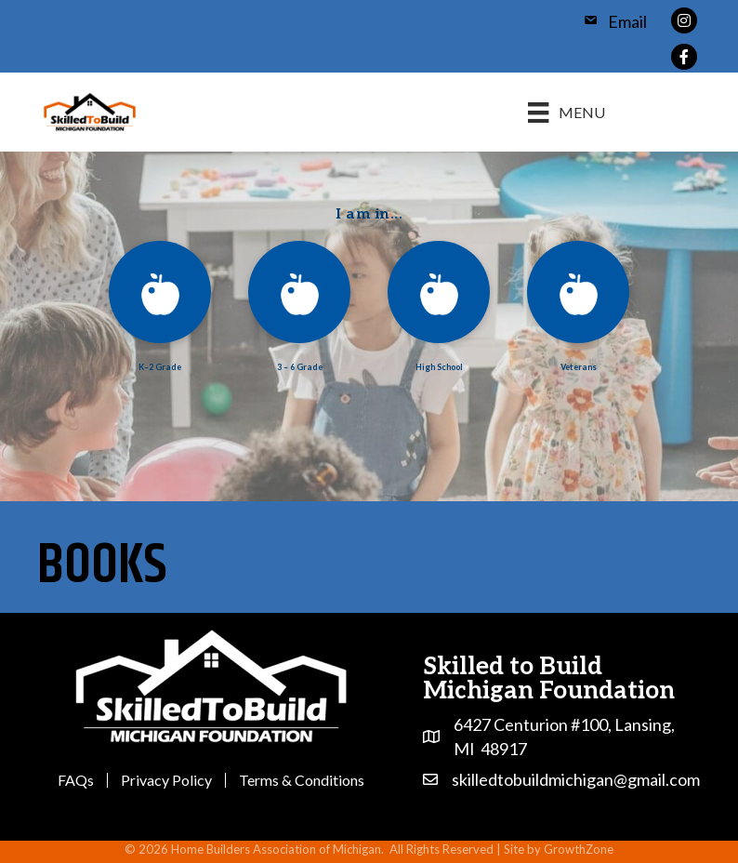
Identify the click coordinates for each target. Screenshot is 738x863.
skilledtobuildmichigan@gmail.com (576, 779)
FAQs (76, 780)
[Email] (610, 21)
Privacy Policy (166, 780)
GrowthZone (578, 849)
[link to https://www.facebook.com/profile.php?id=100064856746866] (684, 54)
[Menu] (566, 112)
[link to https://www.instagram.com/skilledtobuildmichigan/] (684, 18)
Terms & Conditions (301, 780)
